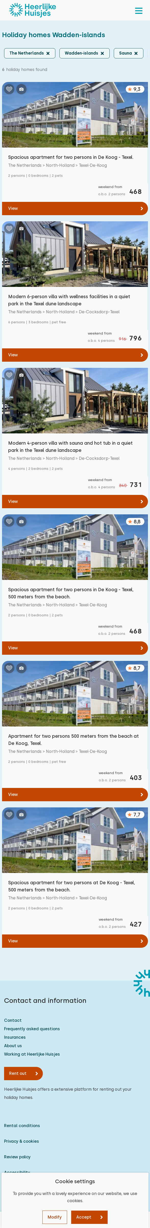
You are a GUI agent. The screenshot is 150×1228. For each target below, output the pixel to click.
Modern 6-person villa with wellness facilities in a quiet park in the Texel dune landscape (69, 300)
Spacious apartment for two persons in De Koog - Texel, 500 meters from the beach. (71, 593)
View (13, 208)
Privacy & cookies (21, 1141)
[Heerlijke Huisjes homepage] (32, 10)
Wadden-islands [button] (81, 53)
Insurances (15, 1037)
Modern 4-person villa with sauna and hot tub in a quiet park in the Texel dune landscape (70, 446)
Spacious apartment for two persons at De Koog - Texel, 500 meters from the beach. (71, 886)
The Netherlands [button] (26, 53)
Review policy (17, 1156)
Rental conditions (22, 1125)
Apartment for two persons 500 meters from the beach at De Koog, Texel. (73, 739)
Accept (83, 1217)
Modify (55, 1217)
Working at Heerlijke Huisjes (32, 1054)
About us (13, 1045)
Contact (13, 1020)
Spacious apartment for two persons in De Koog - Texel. (70, 157)
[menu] (139, 10)
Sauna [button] (125, 53)
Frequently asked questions (32, 1028)
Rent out (18, 1073)
